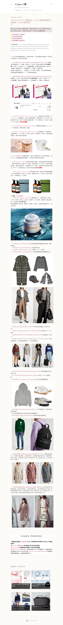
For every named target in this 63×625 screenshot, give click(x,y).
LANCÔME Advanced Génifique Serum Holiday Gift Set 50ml (31, 76)
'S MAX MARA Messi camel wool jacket (24, 487)
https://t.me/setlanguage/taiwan (37, 551)
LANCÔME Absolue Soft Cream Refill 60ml (25, 126)
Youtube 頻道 (16, 547)
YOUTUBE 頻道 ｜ (33, 10)
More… (40, 10)
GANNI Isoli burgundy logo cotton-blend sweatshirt (27, 330)
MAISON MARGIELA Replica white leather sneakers (26, 371)
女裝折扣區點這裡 (17, 36)
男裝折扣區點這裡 (17, 38)
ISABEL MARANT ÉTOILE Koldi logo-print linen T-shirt (27, 335)
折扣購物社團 (24, 541)
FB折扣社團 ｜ (18, 10)
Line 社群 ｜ (25, 10)
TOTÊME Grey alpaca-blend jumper (22, 247)
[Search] (51, 4)
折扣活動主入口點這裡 (18, 34)
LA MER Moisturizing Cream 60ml (21, 198)
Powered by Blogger (31, 620)
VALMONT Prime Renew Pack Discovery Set (25, 131)
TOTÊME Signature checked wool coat (23, 251)
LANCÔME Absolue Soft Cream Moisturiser (26, 116)
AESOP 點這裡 (17, 156)
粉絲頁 (21, 545)
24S (35, 133)
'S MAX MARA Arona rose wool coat (23, 454)
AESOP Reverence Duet (19, 161)
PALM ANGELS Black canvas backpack (22, 415)
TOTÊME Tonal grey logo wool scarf (22, 249)
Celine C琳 (21, 4)
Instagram (15, 545)
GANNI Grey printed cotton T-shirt (22, 326)
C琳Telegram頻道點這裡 (19, 549)
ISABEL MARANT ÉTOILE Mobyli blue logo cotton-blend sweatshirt (31, 338)
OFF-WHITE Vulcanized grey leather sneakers (25, 375)
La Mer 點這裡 (19, 196)
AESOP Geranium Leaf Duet (20, 171)
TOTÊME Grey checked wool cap (21, 243)
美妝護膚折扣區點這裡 (18, 40)
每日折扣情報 (17, 557)
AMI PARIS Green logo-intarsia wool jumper (24, 409)
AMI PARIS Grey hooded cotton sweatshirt (24, 379)
